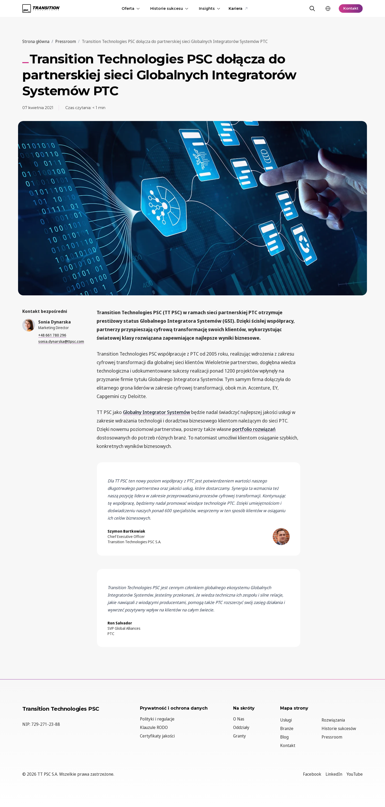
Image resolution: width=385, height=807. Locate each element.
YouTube (354, 774)
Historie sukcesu (169, 8)
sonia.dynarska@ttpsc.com (61, 341)
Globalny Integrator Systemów (156, 412)
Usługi (286, 720)
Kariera (237, 8)
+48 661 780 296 (52, 335)
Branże (286, 728)
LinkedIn (334, 774)
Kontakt (350, 8)
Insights (209, 8)
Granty (239, 736)
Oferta (130, 8)
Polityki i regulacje (157, 719)
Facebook (312, 774)
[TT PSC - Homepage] (40, 8)
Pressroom (332, 737)
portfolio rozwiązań (254, 429)
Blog (284, 737)
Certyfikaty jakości (157, 736)
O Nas (238, 719)
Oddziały (241, 727)
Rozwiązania (333, 720)
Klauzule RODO (154, 727)
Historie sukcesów (339, 728)
